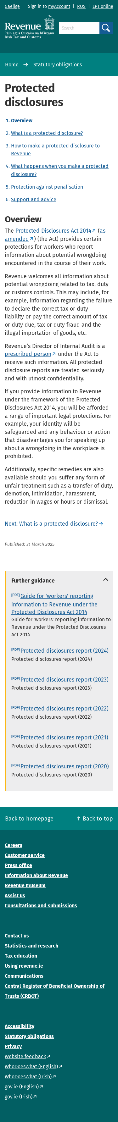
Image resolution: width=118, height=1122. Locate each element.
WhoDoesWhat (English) (31, 1066)
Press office (18, 865)
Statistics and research (31, 946)
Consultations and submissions (41, 906)
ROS (81, 6)
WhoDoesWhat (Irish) (28, 1077)
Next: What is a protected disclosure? (51, 523)
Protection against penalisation (47, 187)
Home (12, 65)
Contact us (17, 936)
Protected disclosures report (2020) (64, 766)
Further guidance (33, 580)
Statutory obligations (57, 65)
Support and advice (33, 199)
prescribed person (28, 354)
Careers (13, 845)
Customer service (25, 855)
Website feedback (25, 1056)
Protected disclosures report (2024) (64, 650)
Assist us (15, 895)
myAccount (59, 6)
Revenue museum (25, 885)
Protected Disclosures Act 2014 (53, 230)
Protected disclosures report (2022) (64, 708)
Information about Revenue (36, 875)
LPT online (103, 6)
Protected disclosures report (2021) (64, 737)
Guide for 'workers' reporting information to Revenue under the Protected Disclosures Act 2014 (54, 604)
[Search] (79, 28)
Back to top (98, 818)
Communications (24, 976)
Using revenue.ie (24, 966)
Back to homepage (29, 818)
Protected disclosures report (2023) (64, 679)
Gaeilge (12, 6)
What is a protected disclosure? (47, 133)
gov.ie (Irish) (18, 1097)
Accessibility (19, 1026)
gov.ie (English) (22, 1087)
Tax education (21, 956)
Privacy (13, 1046)
